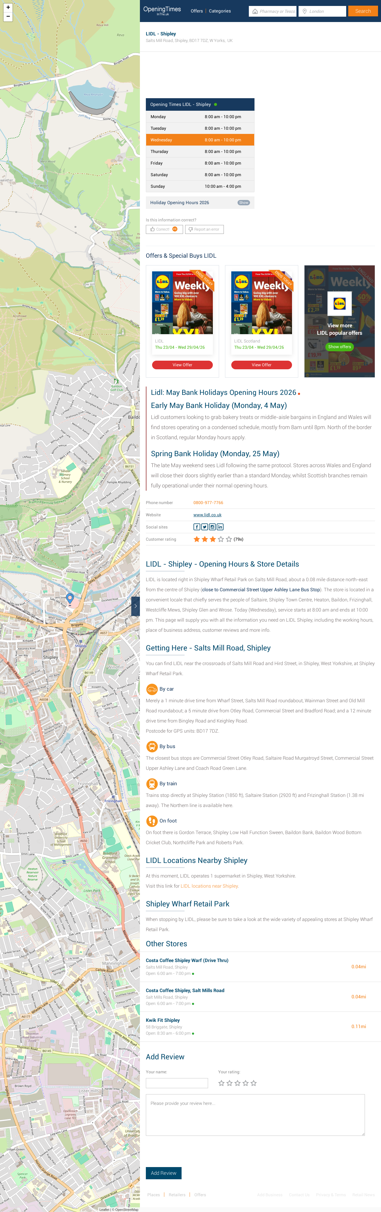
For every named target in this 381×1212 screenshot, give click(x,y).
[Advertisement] (260, 78)
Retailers (177, 1194)
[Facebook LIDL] (196, 527)
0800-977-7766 (208, 502)
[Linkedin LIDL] (220, 527)
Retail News (363, 1194)
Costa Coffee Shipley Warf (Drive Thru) (187, 960)
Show (243, 203)
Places (153, 1194)
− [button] (8, 16)
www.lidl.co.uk (207, 514)
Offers (197, 11)
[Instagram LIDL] (212, 527)
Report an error (203, 229)
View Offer (182, 364)
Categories (220, 11)
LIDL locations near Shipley (209, 886)
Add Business (269, 1194)
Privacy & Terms (331, 1194)
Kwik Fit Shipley (163, 1020)
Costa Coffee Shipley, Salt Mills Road (185, 990)
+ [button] (8, 8)
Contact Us (299, 1194)
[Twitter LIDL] (204, 527)
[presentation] (191, 1155)
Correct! (163, 229)
